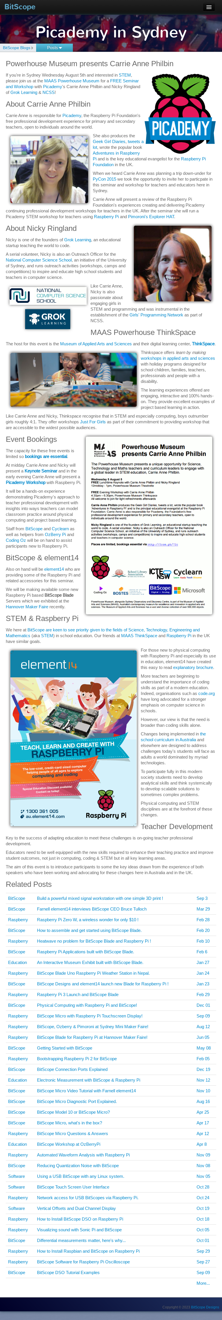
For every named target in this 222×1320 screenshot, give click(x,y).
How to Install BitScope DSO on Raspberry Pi (80, 1219)
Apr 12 (203, 1133)
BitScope (20, 7)
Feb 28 (203, 919)
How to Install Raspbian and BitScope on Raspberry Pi (88, 1251)
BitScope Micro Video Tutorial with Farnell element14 (86, 1090)
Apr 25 (203, 1112)
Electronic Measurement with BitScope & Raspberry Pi (88, 1080)
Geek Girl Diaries (109, 141)
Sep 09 (203, 1015)
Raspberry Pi (106, 216)
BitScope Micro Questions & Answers (72, 1133)
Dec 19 (203, 1069)
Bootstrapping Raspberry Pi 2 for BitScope (77, 1058)
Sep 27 (203, 1261)
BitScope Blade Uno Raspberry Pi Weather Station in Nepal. (93, 973)
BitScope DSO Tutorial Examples (68, 1272)
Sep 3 (202, 898)
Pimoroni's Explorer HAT (151, 216)
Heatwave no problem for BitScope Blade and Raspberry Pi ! (94, 941)
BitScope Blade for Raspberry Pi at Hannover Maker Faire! (92, 1037)
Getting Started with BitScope (64, 1047)
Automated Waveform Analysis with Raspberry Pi (83, 1154)
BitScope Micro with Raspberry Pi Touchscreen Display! (90, 1015)
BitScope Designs (205, 1307)
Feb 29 (203, 994)
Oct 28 (203, 1186)
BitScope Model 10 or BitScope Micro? (73, 1112)
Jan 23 (203, 983)
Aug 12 (203, 1026)
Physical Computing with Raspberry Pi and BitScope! (87, 1005)
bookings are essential (46, 456)
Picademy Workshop (25, 482)
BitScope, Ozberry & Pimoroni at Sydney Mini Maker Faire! (92, 1026)
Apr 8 (202, 1144)
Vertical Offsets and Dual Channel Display (76, 1208)
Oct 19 (203, 1208)
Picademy (52, 86)
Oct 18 (203, 1219)
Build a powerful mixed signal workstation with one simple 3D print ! (100, 898)
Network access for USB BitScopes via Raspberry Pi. (87, 1197)
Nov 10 (203, 1090)
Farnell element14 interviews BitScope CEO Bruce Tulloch (92, 908)
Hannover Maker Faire (27, 606)
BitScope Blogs (16, 47)
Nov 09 (203, 1154)
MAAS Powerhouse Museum (71, 80)
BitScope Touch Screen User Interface (73, 1186)
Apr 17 (203, 1122)
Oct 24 (203, 1197)
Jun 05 (203, 1037)
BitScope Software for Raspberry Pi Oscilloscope (83, 1261)
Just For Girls (93, 421)
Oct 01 (203, 1240)
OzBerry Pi (55, 534)
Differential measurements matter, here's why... (81, 1240)
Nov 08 (203, 1165)
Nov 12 (203, 1080)
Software (16, 1176)
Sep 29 (203, 1251)
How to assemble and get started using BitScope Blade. (89, 930)
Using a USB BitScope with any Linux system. (80, 1176)
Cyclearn (60, 528)
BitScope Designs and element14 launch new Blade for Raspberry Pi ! (103, 983)
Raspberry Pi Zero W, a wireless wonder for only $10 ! (87, 919)
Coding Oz (16, 540)
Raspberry (18, 919)
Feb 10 (203, 941)
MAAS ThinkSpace (139, 635)
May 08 (204, 1047)
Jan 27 (203, 962)
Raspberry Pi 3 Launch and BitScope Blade (78, 994)
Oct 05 (203, 1229)
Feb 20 (203, 930)
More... (203, 1283)
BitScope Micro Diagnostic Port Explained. (77, 1101)
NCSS (48, 92)
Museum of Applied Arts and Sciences (96, 343)
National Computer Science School (39, 259)
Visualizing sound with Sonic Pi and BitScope (79, 1229)
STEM (125, 75)
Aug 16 (203, 1101)
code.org (206, 693)
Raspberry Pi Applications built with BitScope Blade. (85, 951)
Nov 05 (203, 1176)
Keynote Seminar (41, 470)
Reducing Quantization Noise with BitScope (78, 1165)
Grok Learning (23, 92)
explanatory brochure (193, 667)
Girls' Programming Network (156, 314)
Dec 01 (203, 1005)
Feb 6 (202, 951)
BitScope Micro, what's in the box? (69, 1122)
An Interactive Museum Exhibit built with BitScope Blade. (90, 962)
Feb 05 (203, 1058)
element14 (54, 569)
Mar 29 (203, 908)
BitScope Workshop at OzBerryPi (68, 1144)
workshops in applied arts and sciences (178, 358)
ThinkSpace (203, 343)
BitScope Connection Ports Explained (72, 1069)
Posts (54, 47)
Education (17, 962)
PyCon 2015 (104, 179)
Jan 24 (203, 973)
